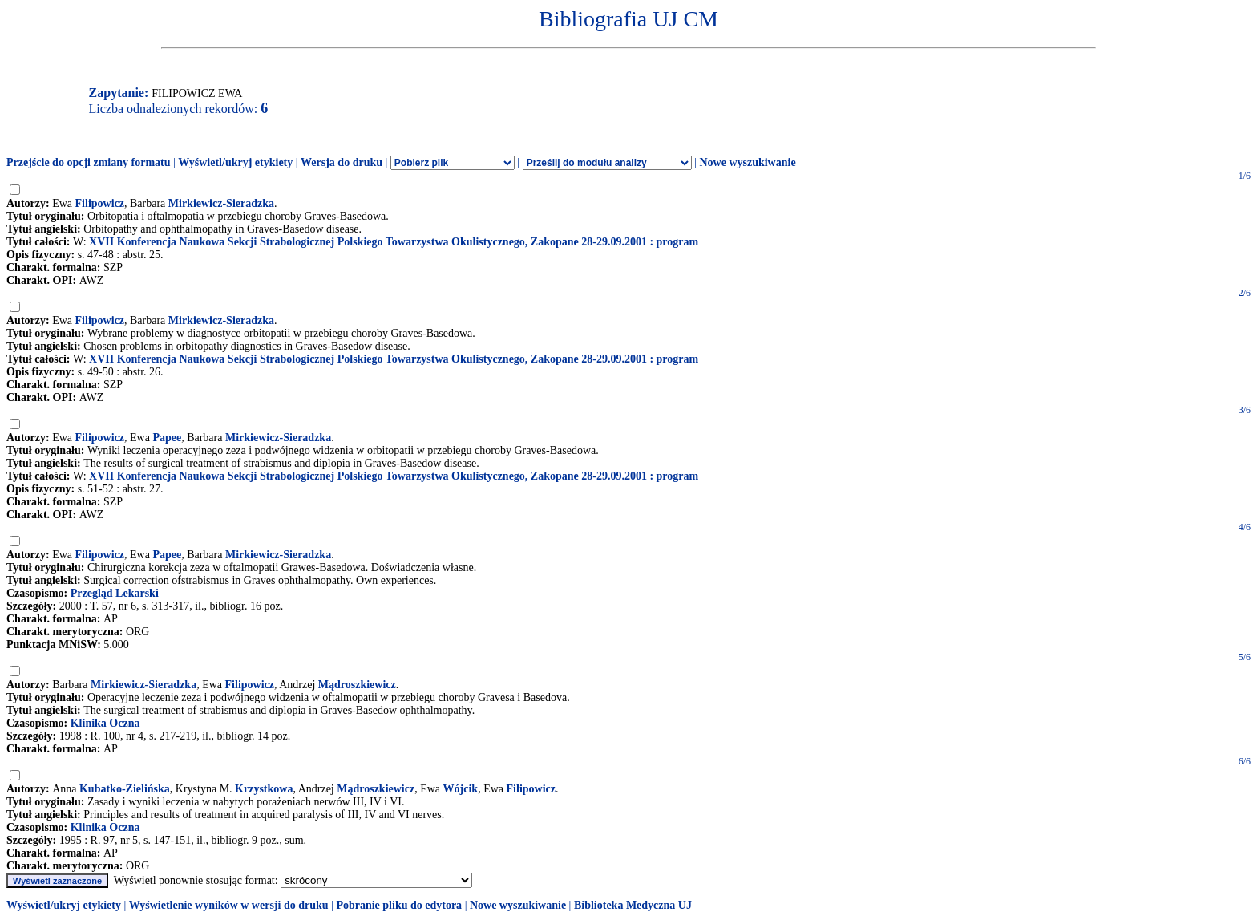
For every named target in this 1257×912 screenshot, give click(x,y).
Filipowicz (99, 203)
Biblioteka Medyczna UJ (633, 905)
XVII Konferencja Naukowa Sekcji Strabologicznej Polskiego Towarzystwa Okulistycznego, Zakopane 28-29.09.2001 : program (393, 242)
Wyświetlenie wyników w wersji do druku (229, 905)
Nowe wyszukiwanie (747, 162)
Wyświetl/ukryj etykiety (235, 162)
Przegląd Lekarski (115, 593)
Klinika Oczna (105, 723)
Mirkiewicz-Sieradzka (221, 203)
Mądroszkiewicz (357, 685)
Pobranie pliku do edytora (399, 905)
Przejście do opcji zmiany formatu (88, 162)
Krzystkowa (264, 789)
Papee (166, 438)
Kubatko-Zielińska (124, 789)
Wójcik (461, 789)
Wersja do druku (341, 162)
